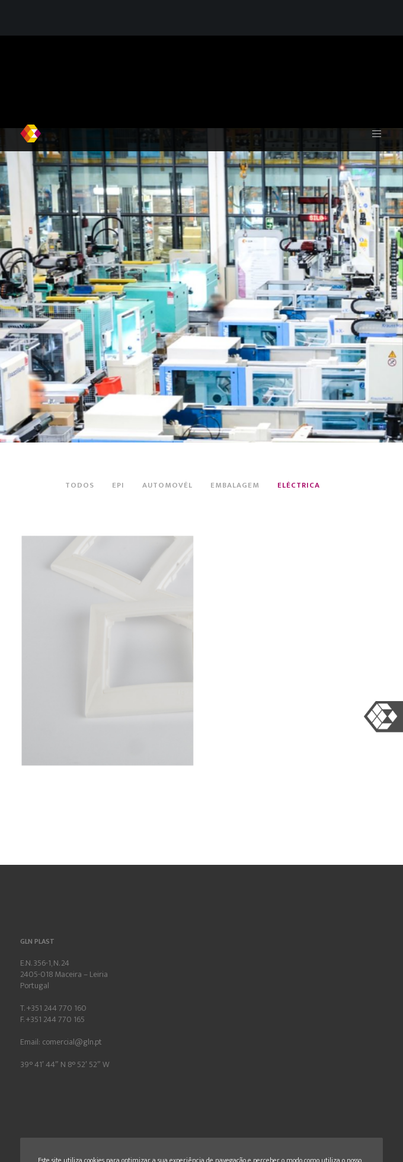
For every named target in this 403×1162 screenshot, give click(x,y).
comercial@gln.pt (72, 950)
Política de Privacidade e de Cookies (183, 1073)
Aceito (338, 1104)
